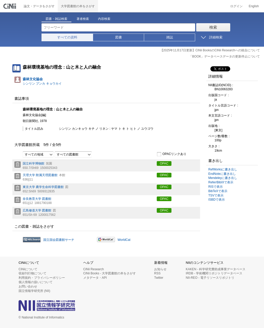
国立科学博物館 (33, 163)
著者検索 (83, 19)
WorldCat (124, 240)
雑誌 (169, 37)
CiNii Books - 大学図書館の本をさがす (109, 273)
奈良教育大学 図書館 (37, 199)
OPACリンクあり (171, 154)
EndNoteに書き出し (222, 174)
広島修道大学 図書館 (37, 210)
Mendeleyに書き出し (222, 178)
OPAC (164, 163)
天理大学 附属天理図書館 (40, 175)
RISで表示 (215, 186)
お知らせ (160, 269)
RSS (157, 273)
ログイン (236, 6)
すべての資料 (67, 37)
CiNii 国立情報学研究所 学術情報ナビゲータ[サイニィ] (10, 6)
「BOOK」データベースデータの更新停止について (224, 56)
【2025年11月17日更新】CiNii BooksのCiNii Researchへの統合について (210, 50)
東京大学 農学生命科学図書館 (43, 187)
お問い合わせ (28, 286)
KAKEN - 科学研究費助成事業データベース (215, 269)
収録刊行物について (32, 273)
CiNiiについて (28, 269)
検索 (213, 27)
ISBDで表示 (216, 199)
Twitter (158, 278)
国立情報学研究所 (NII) (34, 291)
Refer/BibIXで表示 (220, 182)
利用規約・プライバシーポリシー (42, 278)
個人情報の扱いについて (36, 282)
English (254, 6)
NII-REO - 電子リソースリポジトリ (210, 278)
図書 (118, 37)
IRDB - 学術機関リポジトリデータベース (214, 273)
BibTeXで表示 (217, 191)
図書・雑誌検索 (56, 19)
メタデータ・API (95, 278)
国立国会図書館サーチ (58, 240)
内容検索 (104, 19)
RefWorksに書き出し (222, 169)
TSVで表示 (216, 195)
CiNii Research (93, 269)
